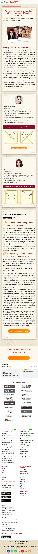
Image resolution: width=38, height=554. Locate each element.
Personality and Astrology (7, 485)
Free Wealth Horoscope (6, 442)
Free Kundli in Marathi (6, 458)
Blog (21, 487)
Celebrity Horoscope (7, 453)
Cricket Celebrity (23, 471)
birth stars (14, 288)
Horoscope (29, 263)
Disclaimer (17, 546)
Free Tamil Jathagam (6, 435)
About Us (22, 478)
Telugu (3, 474)
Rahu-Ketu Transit (24, 448)
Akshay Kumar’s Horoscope (19, 148)
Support (21, 483)
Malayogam (22, 495)
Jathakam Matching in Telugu (27, 456)
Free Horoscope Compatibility (8, 446)
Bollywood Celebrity (24, 469)
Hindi (2, 470)
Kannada (3, 477)
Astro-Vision (17, 541)
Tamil (2, 472)
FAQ (21, 485)
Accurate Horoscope (6, 484)
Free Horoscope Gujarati (7, 437)
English (3, 468)
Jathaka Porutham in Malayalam (27, 455)
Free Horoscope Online (6, 431)
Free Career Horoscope (6, 440)
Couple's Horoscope (26, 430)
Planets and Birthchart (6, 487)
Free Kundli (4, 433)
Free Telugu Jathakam (6, 460)
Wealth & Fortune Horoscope (26, 440)
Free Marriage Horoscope (7, 439)
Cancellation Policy (25, 546)
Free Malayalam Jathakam (7, 462)
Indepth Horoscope (24, 431)
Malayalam (4, 475)
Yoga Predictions (24, 451)
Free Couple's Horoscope (8, 430)
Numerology (22, 444)
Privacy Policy (5, 546)
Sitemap (12, 546)
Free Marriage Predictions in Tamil (9, 456)
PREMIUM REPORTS (24, 428)
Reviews (22, 488)
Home (4, 6)
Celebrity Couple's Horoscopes (13, 6)
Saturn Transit (23, 449)
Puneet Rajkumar (24, 473)
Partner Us (22, 479)
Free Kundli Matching (6, 455)
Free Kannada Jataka (6, 464)
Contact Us (22, 481)
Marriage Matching (24, 439)
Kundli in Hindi (23, 453)
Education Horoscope (25, 442)
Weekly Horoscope (5, 451)
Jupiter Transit (24, 446)
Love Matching (4, 444)
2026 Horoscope (25, 435)
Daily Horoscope (5, 449)
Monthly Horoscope (24, 437)
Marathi (3, 479)
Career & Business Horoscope (27, 433)
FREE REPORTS (5, 428)
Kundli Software (23, 493)
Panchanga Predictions (6, 448)
